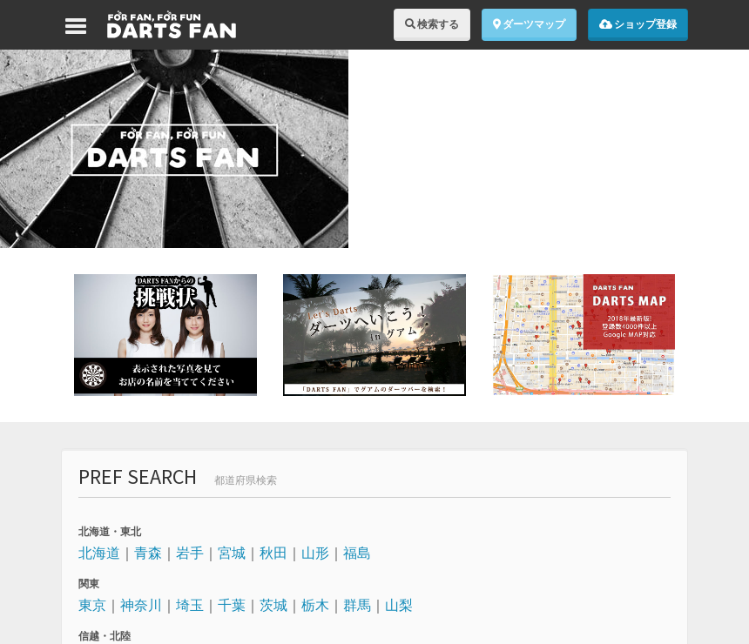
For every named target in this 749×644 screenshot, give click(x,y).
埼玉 (190, 605)
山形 (315, 552)
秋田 (273, 552)
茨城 (273, 605)
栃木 (315, 605)
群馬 (357, 605)
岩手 (190, 552)
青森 (148, 552)
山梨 (399, 605)
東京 (92, 605)
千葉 (232, 605)
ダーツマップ (529, 23)
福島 (357, 552)
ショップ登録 (638, 23)
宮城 (232, 552)
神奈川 (141, 605)
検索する (432, 23)
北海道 (99, 552)
